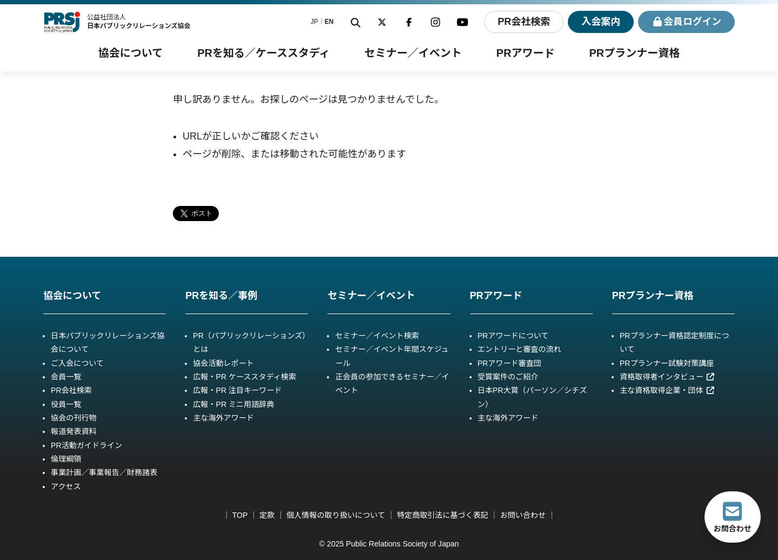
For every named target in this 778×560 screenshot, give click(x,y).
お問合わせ (733, 517)
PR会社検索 (523, 21)
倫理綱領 (66, 459)
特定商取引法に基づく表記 (442, 515)
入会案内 (600, 21)
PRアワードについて (513, 335)
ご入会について (77, 363)
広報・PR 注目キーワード (237, 390)
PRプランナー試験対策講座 (667, 363)
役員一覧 (66, 404)
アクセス (66, 486)
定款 (266, 515)
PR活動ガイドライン (86, 445)
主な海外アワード (223, 418)
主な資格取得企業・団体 (667, 390)
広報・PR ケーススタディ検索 (244, 376)
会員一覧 (66, 376)
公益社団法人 (139, 22)
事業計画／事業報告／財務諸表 (104, 472)
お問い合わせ (523, 515)
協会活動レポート (223, 363)
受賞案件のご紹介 (508, 376)
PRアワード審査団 (509, 363)
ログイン (686, 22)
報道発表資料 (73, 431)
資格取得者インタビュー (667, 376)
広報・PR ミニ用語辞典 (233, 404)
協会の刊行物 (73, 418)
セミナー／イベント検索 (377, 335)
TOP (239, 515)
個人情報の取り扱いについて (335, 515)
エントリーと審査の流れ (519, 349)
